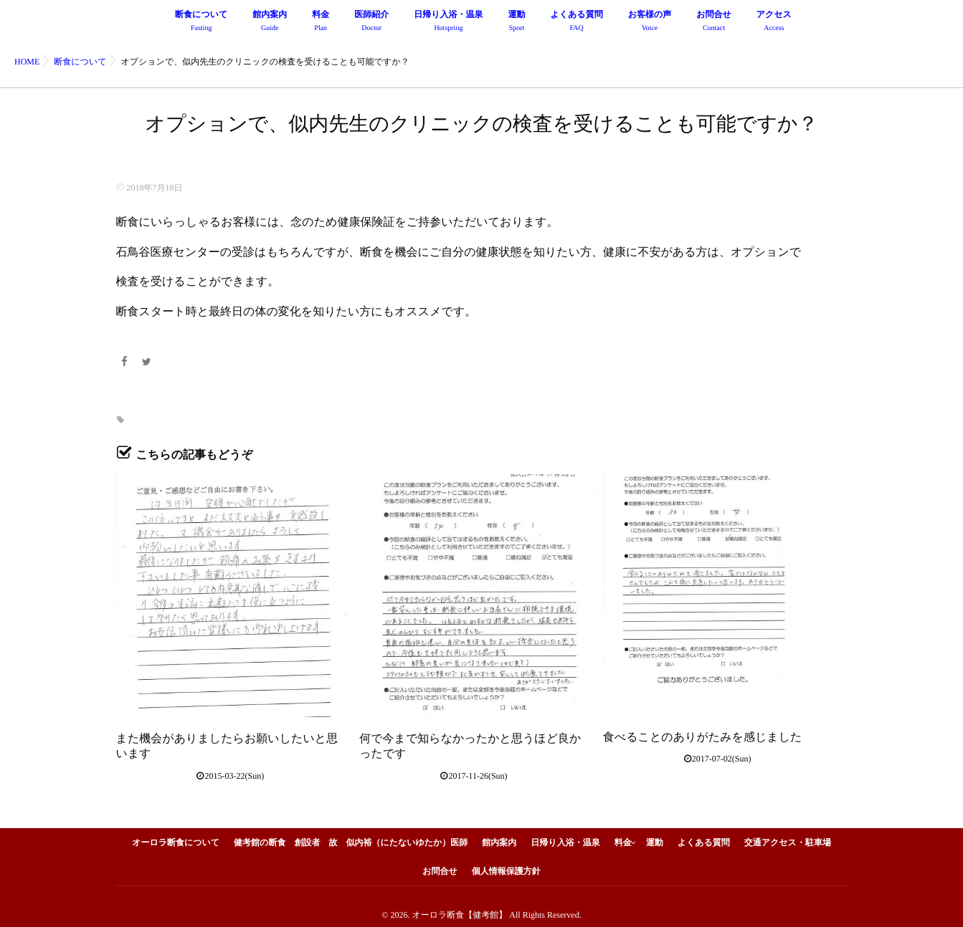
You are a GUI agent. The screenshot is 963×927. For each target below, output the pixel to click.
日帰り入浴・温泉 (448, 22)
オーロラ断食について (175, 838)
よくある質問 (577, 22)
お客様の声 (650, 22)
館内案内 (269, 22)
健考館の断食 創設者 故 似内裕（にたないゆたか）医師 (351, 838)
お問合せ (713, 22)
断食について (201, 22)
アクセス (774, 22)
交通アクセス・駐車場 (787, 838)
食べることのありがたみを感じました (702, 737)
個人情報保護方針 (506, 867)
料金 (320, 22)
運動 (517, 22)
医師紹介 (371, 22)
